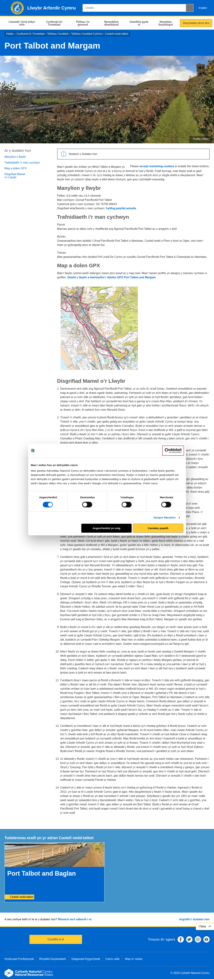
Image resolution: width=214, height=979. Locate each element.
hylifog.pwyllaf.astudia (121, 208)
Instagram (198, 939)
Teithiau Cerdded (57, 33)
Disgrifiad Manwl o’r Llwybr (15, 176)
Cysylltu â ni (55, 939)
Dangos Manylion (165, 517)
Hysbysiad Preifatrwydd (19, 958)
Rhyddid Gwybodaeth (52, 958)
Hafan (10, 33)
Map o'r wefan (133, 958)
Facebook (181, 939)
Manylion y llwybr (15, 156)
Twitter (189, 939)
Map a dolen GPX (16, 168)
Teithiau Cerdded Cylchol (86, 33)
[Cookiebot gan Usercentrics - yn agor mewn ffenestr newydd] (173, 450)
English (203, 7)
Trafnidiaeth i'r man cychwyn (22, 162)
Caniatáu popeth (158, 528)
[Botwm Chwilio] (189, 8)
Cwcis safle (112, 958)
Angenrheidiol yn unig (106, 528)
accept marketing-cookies (157, 166)
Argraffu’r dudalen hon (194, 919)
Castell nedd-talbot (116, 33)
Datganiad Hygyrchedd (86, 958)
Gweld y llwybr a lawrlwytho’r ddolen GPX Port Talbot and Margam (111, 277)
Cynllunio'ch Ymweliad (30, 33)
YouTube (206, 939)
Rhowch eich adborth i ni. (75, 919)
